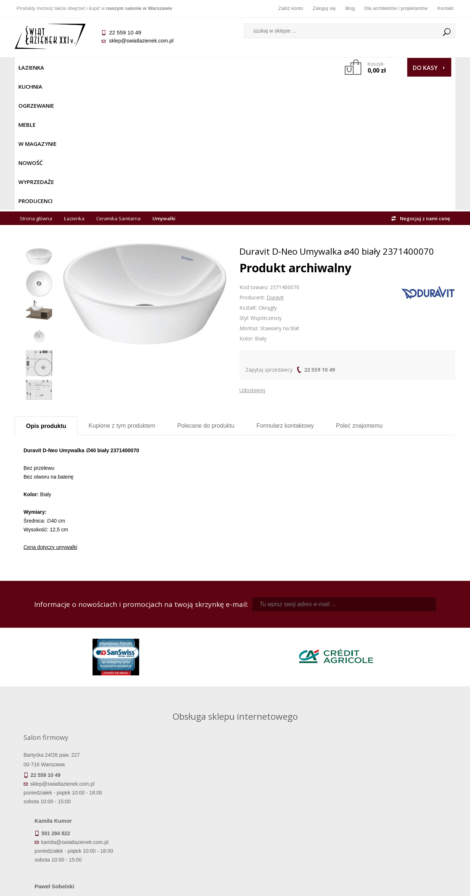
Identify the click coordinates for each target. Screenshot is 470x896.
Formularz (285, 292)
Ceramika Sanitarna (118, 85)
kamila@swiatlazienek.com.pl (184, 632)
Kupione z (121, 292)
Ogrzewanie (103, 67)
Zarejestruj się (290, 806)
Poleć (359, 292)
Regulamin (180, 796)
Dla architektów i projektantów (396, 8)
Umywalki (164, 85)
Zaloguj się (324, 8)
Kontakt (445, 8)
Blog (350, 8)
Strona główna (36, 85)
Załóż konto (290, 8)
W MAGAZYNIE (175, 67)
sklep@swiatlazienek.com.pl (141, 41)
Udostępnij (252, 256)
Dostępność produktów (70, 806)
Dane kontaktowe (400, 796)
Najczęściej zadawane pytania (179, 806)
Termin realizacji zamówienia (69, 796)
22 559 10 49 (319, 236)
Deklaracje (70, 847)
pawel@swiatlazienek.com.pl (183, 697)
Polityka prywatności (180, 827)
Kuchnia (65, 67)
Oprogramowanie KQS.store (423, 886)
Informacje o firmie (400, 806)
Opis (46, 293)
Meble (138, 67)
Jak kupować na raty (179, 816)
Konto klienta (290, 827)
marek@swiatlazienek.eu (353, 670)
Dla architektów (400, 816)
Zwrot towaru (70, 837)
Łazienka (31, 67)
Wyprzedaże (254, 67)
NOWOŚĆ (215, 67)
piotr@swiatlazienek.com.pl (355, 632)
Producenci (298, 67)
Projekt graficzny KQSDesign (350, 886)
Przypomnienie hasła (290, 816)
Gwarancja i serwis (69, 827)
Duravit (275, 164)
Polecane (206, 292)
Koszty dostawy (69, 816)
